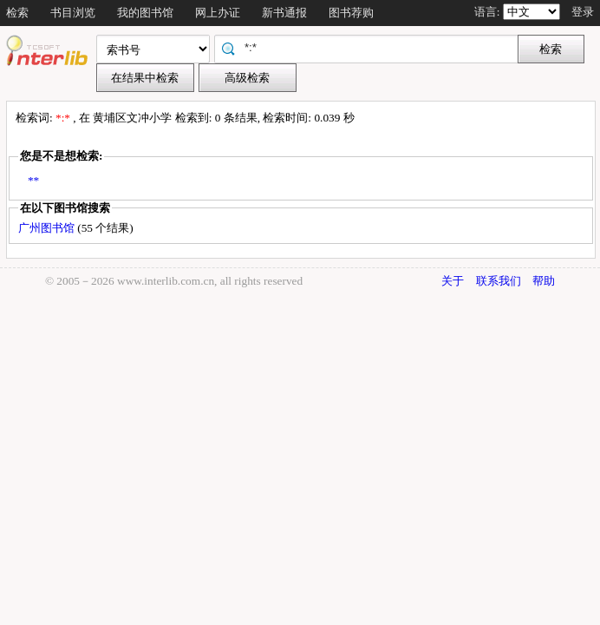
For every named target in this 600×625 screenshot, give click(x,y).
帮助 (543, 280)
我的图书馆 (145, 12)
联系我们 (498, 280)
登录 (582, 11)
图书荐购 (351, 12)
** (33, 180)
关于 (452, 280)
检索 (17, 12)
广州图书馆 (47, 227)
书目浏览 (72, 12)
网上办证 (217, 12)
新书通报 (284, 12)
